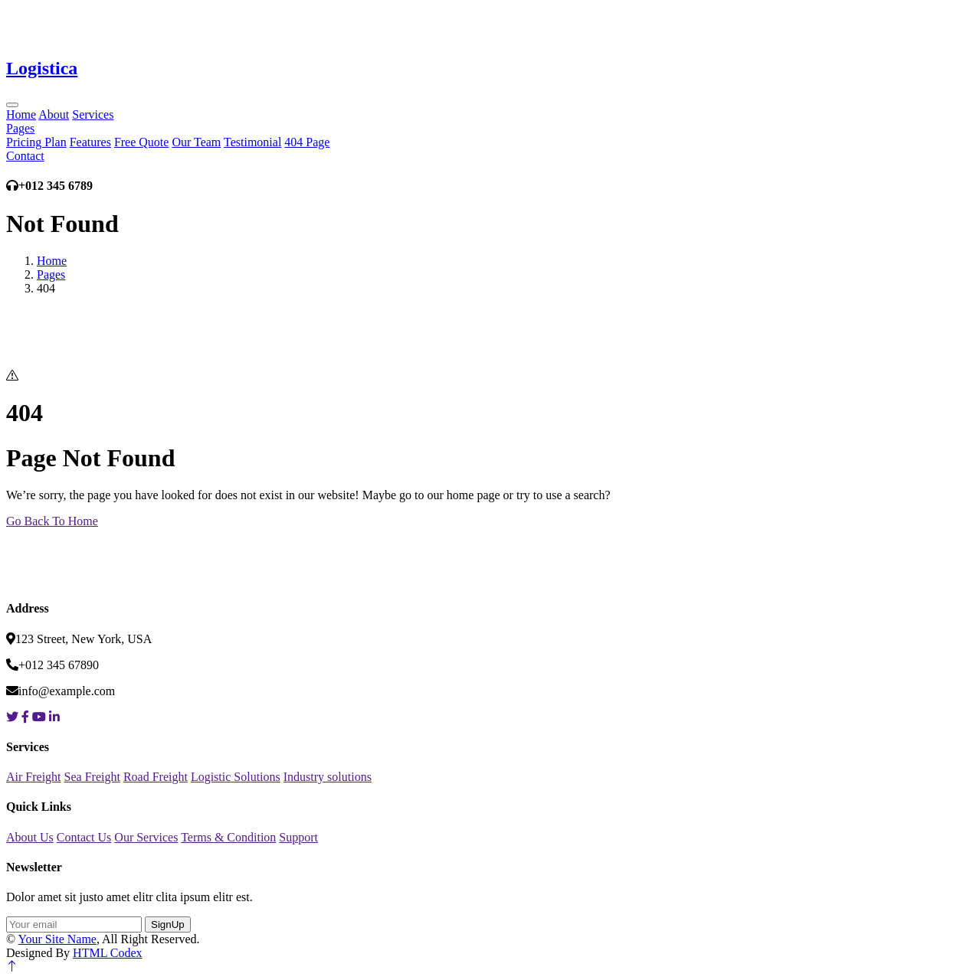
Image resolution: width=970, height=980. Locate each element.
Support (298, 837)
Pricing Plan (36, 142)
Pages (20, 128)
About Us (30, 837)
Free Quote (141, 142)
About (53, 114)
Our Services (146, 837)
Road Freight (155, 776)
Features (90, 142)
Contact (25, 155)
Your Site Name (57, 939)
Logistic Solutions (235, 776)
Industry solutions (327, 776)
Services (92, 114)
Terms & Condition (228, 837)
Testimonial (252, 142)
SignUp (168, 924)
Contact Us (84, 837)
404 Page (306, 142)
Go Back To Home (52, 521)
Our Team (196, 142)
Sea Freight (92, 776)
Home (21, 114)
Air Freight (33, 776)
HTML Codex (108, 952)
